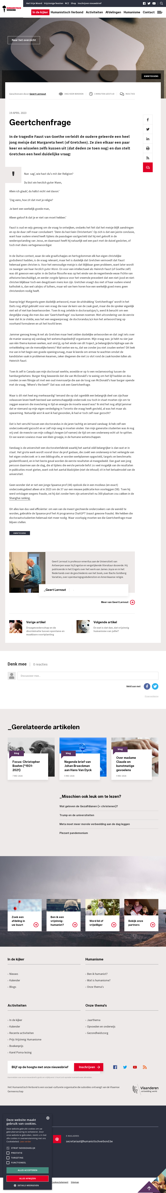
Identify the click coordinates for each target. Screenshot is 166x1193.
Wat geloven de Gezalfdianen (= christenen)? (88, 806)
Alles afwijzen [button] (27, 1178)
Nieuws (13, 974)
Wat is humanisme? (97, 980)
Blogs (12, 987)
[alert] (27, 1152)
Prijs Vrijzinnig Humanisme (24, 1039)
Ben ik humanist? (96, 974)
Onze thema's (94, 987)
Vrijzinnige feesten (53, 3)
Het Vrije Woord (34, 3)
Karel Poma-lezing (20, 1052)
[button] (27, 1185)
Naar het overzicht (24, 40)
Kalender (14, 980)
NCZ (67, 3)
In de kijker (40, 12)
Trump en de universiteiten (76, 815)
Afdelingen (113, 12)
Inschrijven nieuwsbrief (89, 3)
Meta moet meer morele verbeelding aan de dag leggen (94, 824)
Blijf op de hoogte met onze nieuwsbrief (56, 1067)
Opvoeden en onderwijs (100, 1026)
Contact (149, 12)
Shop (73, 3)
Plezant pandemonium (73, 832)
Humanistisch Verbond (67, 12)
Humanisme (132, 12)
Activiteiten (94, 12)
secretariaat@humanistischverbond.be (89, 1141)
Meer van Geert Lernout (114, 602)
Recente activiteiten (21, 1033)
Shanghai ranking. (19, 498)
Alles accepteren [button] (27, 1170)
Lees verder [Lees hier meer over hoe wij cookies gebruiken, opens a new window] (25, 1141)
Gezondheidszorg (96, 1033)
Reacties (130, 93)
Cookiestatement (59, 1182)
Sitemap (75, 1182)
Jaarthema (92, 1020)
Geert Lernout (38, 94)
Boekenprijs (15, 1046)
